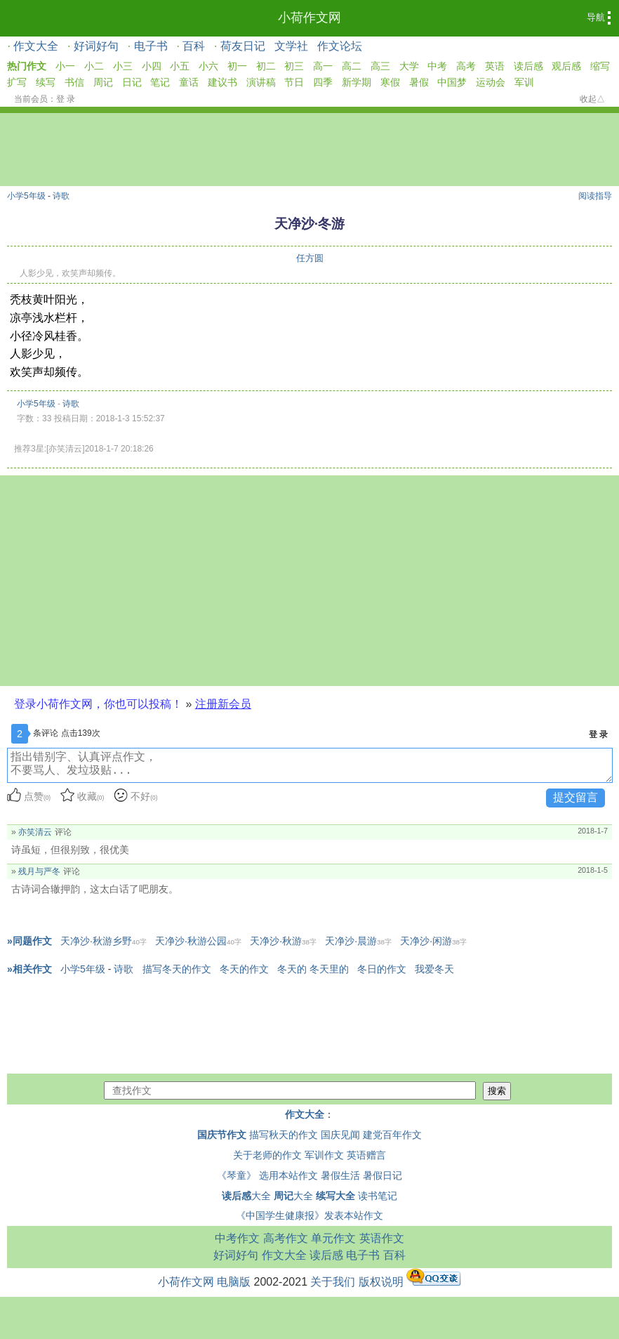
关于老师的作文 (267, 1155)
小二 (94, 66)
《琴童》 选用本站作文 (267, 1175)
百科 (193, 46)
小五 (179, 66)
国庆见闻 (340, 1134)
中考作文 (237, 1238)
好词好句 (96, 46)
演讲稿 (261, 82)
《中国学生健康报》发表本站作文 (309, 1215)
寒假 (390, 82)
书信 (74, 82)
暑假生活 (340, 1175)
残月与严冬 (39, 871)
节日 (294, 82)
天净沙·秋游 (283, 940)
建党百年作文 (392, 1134)
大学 (409, 66)
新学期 (356, 82)
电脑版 (234, 1282)
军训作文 (324, 1155)
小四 (151, 66)
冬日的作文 (381, 969)
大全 (246, 1195)
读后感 (528, 66)
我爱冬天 (434, 969)
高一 (323, 66)
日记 (132, 82)
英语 (495, 66)
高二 (351, 66)
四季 (323, 82)
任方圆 (310, 258)
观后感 (566, 66)
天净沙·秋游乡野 (103, 940)
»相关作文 (29, 969)
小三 (123, 66)
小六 (208, 66)
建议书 (222, 82)
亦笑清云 (35, 832)
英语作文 (381, 1238)
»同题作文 (29, 940)
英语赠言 (366, 1155)
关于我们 (332, 1282)
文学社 (291, 46)
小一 (65, 66)
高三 (380, 66)
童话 (189, 82)
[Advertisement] (309, 580)
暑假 (419, 82)
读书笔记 (377, 1195)
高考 (466, 66)
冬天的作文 (244, 969)
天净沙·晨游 (358, 940)
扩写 (17, 82)
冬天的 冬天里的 (313, 969)
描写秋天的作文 (283, 1134)
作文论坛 (339, 46)
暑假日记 (382, 1175)
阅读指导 (595, 196)
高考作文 (285, 1238)
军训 (524, 82)
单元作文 (333, 1238)
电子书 (151, 46)
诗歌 (61, 196)
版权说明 (381, 1282)
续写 (45, 82)
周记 (103, 82)
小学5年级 (26, 196)
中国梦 (452, 82)
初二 (266, 66)
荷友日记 (242, 46)
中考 (437, 66)
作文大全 (35, 46)
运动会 (490, 82)
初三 (294, 66)
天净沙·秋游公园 (198, 940)
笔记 (160, 82)
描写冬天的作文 (176, 969)
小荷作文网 (309, 18)
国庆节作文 (221, 1134)
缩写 (600, 66)
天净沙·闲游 (433, 940)
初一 (237, 66)
